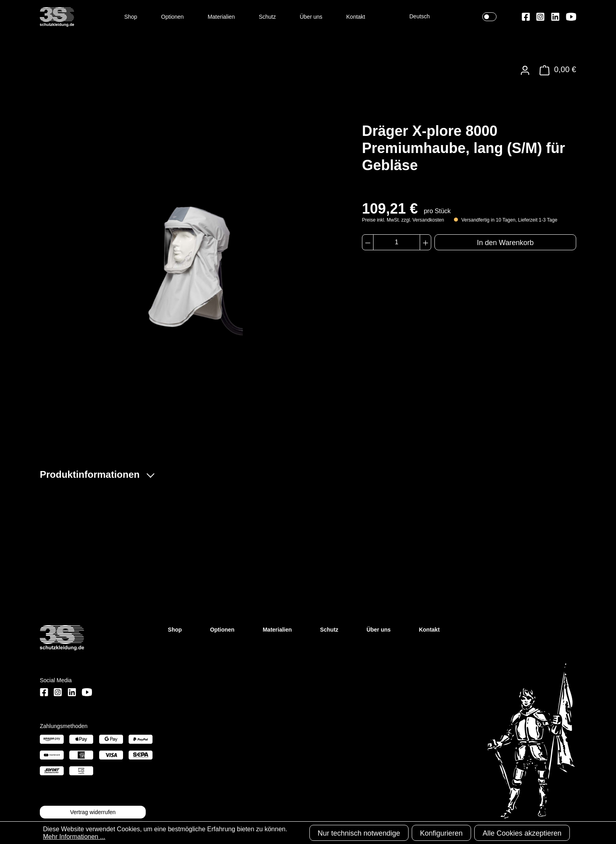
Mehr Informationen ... (74, 836)
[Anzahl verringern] (368, 242)
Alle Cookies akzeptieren (522, 833)
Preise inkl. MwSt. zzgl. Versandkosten (403, 220)
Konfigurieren (441, 833)
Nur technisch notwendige (359, 833)
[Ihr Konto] (525, 70)
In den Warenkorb (505, 243)
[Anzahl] (396, 242)
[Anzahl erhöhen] (425, 242)
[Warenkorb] (556, 70)
